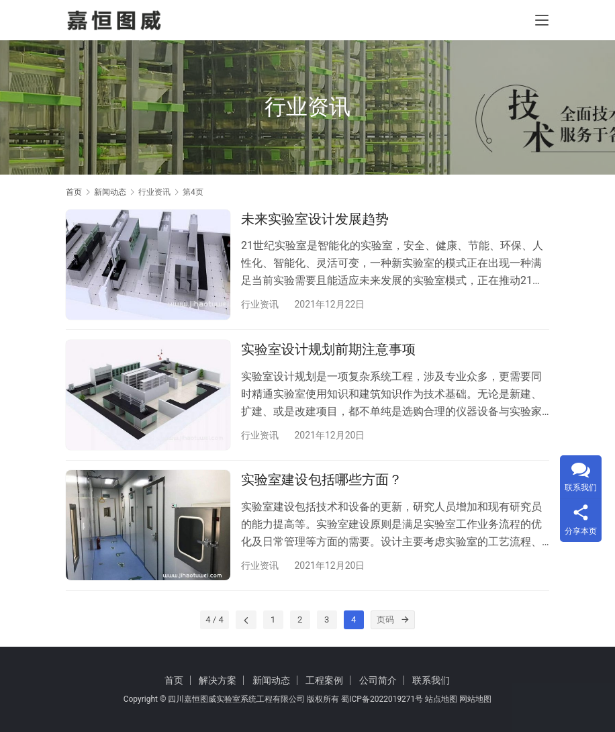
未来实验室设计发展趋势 (315, 219)
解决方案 (217, 680)
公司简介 (378, 680)
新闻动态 (271, 680)
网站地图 (475, 699)
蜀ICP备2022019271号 (382, 699)
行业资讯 (260, 304)
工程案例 (324, 680)
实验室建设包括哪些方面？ (321, 483)
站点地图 (441, 699)
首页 (74, 192)
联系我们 (431, 680)
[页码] (405, 623)
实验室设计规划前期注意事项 (328, 351)
